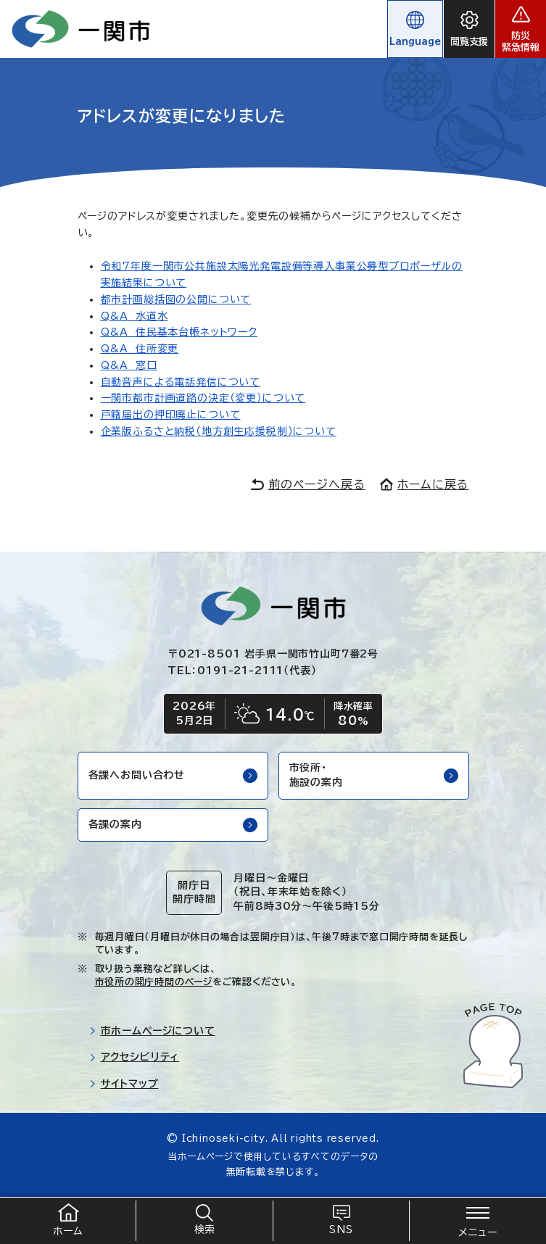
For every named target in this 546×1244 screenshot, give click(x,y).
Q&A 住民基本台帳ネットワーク (179, 332)
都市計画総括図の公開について (176, 299)
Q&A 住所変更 (140, 349)
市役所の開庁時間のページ (153, 982)
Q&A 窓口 (129, 365)
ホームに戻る (424, 484)
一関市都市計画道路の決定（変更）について (203, 398)
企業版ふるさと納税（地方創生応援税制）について (218, 431)
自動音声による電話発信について (181, 382)
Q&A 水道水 (134, 316)
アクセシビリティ (134, 1057)
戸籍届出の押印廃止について (171, 415)
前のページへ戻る (308, 484)
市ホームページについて (152, 1031)
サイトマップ (124, 1084)
